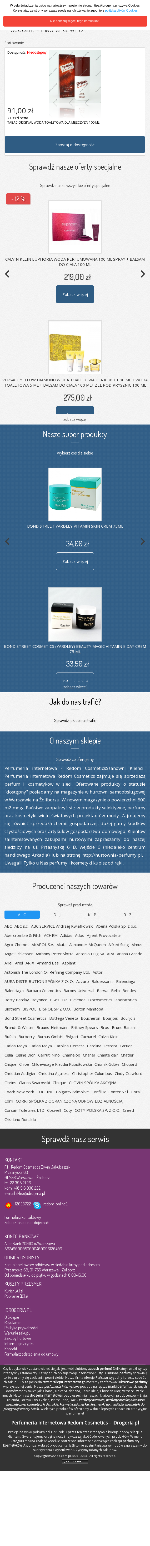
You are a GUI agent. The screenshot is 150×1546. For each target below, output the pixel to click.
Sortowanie (14, 42)
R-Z (127, 914)
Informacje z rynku (19, 1343)
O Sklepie (11, 1317)
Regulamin (13, 1322)
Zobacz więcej (75, 294)
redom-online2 (55, 1203)
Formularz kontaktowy (22, 1217)
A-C (22, 914)
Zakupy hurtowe (17, 1338)
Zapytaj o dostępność (74, 144)
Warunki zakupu (17, 1333)
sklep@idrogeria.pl (30, 1193)
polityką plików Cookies (121, 10)
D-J (57, 914)
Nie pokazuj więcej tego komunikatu (75, 21)
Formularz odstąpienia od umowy (31, 1354)
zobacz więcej (75, 419)
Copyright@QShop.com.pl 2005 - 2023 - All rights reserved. (75, 1456)
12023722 (23, 1203)
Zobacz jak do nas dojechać (26, 1222)
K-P (92, 914)
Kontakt (10, 1348)
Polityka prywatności (21, 1327)
